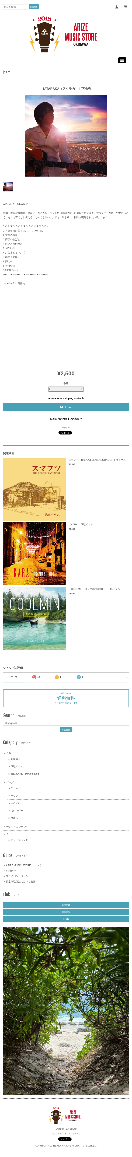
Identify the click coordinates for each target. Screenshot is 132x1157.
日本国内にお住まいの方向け (66, 419)
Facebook (66, 912)
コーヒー (11, 834)
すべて (14, 677)
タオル (14, 817)
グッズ (10, 782)
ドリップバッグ (19, 840)
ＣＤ (8, 753)
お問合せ (11, 870)
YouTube (66, 919)
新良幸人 (15, 759)
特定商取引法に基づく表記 (20, 881)
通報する (66, 427)
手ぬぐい (15, 803)
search (33, 6)
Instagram (66, 904)
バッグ (14, 795)
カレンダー (17, 810)
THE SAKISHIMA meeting (25, 773)
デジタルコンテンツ (17, 826)
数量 (66, 383)
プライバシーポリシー (18, 876)
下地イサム (17, 766)
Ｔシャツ (15, 788)
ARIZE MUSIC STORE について (23, 865)
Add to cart (66, 407)
